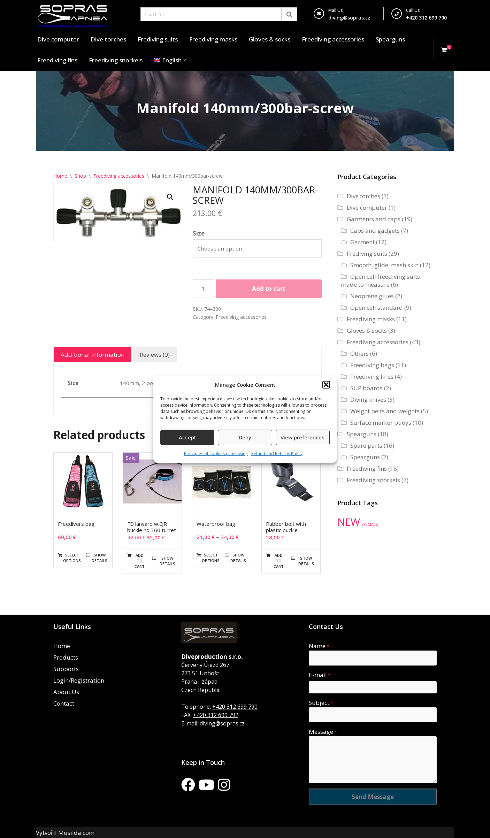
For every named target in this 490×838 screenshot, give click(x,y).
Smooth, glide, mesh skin (384, 265)
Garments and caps (373, 219)
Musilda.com (76, 833)
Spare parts (366, 445)
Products (65, 657)
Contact (63, 703)
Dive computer (58, 39)
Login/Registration (78, 680)
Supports (66, 669)
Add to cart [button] (140, 561)
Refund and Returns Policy (277, 453)
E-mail (320, 675)
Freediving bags (372, 365)
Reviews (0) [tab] (155, 355)
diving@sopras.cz (349, 17)
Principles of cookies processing (216, 453)
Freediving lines (371, 376)
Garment (362, 242)
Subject (321, 703)
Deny (245, 437)
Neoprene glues (372, 296)
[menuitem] (168, 60)
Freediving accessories (333, 39)
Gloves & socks (269, 39)
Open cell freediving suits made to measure (380, 280)
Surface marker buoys (380, 422)
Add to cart (268, 289)
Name (319, 646)
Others (359, 353)
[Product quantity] (203, 288)
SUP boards (366, 388)
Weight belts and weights (385, 411)
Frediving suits (158, 39)
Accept (187, 437)
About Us (66, 692)
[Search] (211, 14)
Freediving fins (57, 60)
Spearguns (390, 39)
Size (199, 233)
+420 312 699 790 (235, 706)
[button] (326, 384)
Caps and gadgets (375, 230)
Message (323, 732)
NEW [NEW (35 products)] (348, 522)
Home (60, 175)
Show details (99, 557)
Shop (80, 175)
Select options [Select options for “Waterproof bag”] (211, 557)
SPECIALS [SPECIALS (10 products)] (369, 524)
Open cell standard (376, 307)
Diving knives (368, 399)
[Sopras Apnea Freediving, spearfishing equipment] (73, 14)
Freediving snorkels (116, 60)
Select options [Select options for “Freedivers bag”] (72, 557)
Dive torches (108, 39)
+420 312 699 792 (215, 715)
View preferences (302, 437)
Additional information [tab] (92, 355)
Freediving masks (213, 39)
